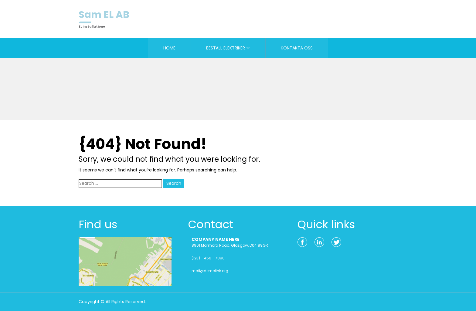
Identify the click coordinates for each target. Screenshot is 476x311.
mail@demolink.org (210, 270)
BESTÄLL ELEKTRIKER (225, 48)
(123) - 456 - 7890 (208, 258)
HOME (169, 48)
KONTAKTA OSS (297, 48)
